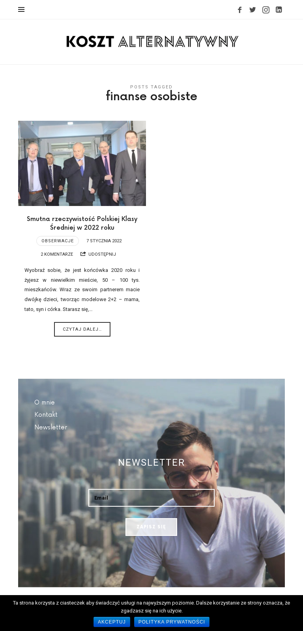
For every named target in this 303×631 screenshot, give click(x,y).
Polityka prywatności (171, 622)
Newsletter (50, 427)
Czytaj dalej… (82, 329)
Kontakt (46, 415)
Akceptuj (112, 622)
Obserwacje (57, 240)
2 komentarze (57, 254)
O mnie (44, 402)
